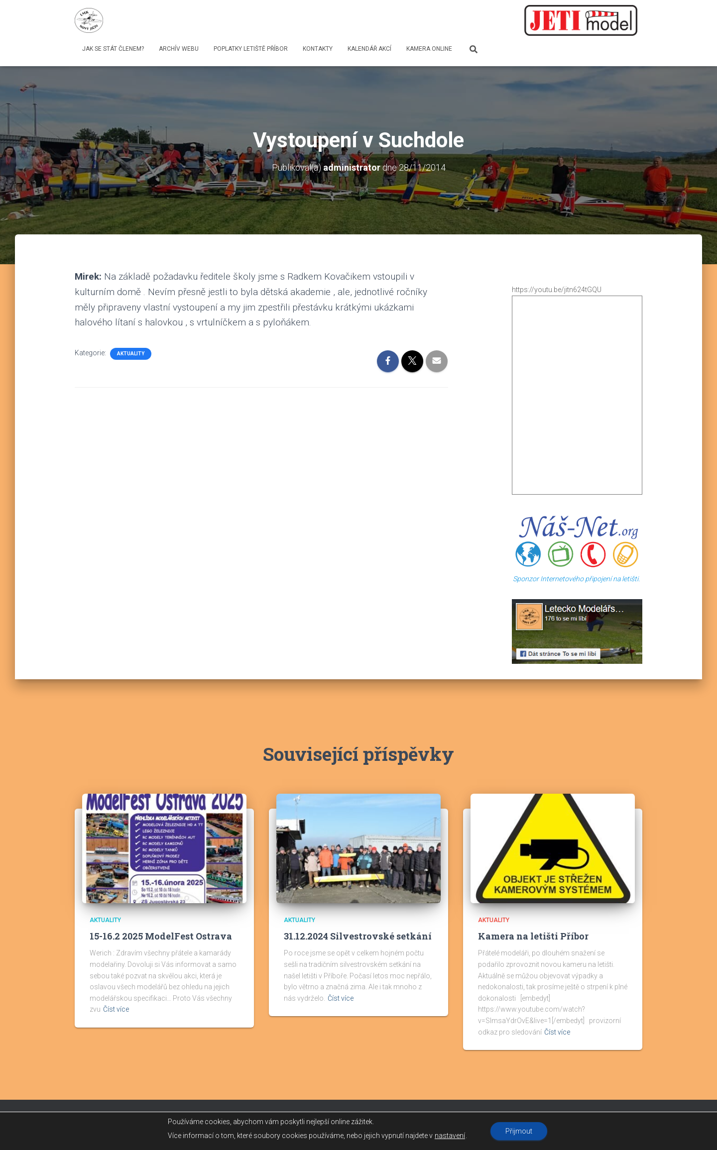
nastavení (450, 1136)
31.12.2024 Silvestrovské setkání (358, 936)
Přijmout (518, 1131)
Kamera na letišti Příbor (533, 936)
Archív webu (179, 48)
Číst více (116, 1009)
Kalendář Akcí (369, 48)
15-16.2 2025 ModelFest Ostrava (161, 936)
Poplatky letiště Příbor (251, 48)
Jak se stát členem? (113, 48)
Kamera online (429, 48)
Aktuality (130, 353)
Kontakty (318, 48)
